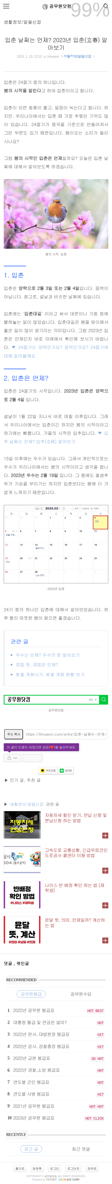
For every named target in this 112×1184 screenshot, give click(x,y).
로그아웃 (73, 1168)
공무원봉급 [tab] (31, 994)
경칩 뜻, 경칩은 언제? (37, 664)
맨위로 (92, 1168)
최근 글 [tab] (31, 1149)
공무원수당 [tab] (80, 994)
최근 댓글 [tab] (81, 1149)
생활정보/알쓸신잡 (22, 22)
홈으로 (19, 1168)
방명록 (37, 1168)
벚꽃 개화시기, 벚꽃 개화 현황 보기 (50, 674)
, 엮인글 (21, 963)
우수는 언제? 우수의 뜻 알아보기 (48, 655)
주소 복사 (13, 734)
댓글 (9, 963)
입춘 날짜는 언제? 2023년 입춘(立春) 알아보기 (56, 44)
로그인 (54, 1168)
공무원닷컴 (56, 6)
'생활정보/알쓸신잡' (27, 804)
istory (51, 1179)
